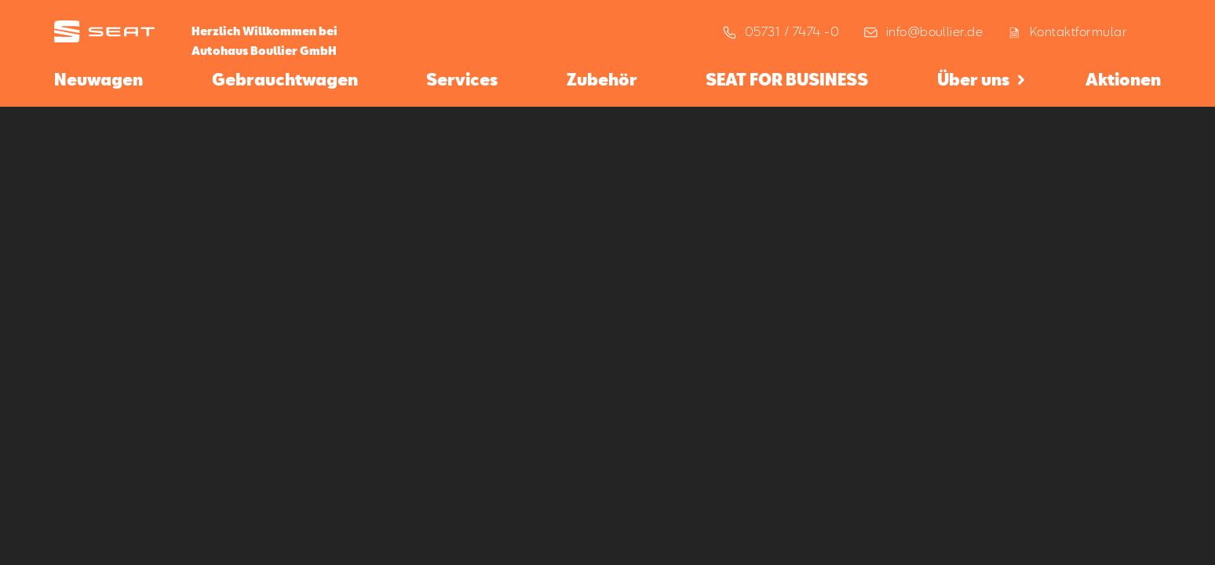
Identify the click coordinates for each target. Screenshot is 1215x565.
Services (462, 79)
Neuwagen (98, 79)
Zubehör (602, 79)
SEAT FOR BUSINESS (787, 79)
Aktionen (1123, 79)
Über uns (973, 79)
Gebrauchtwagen (285, 79)
